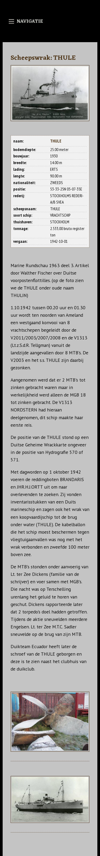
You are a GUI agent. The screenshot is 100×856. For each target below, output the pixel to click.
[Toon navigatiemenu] (11, 21)
